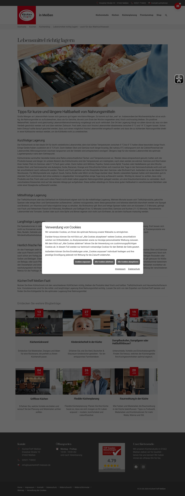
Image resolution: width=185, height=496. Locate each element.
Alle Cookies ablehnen (104, 262)
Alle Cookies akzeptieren (128, 262)
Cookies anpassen (82, 262)
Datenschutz (134, 269)
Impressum (120, 269)
